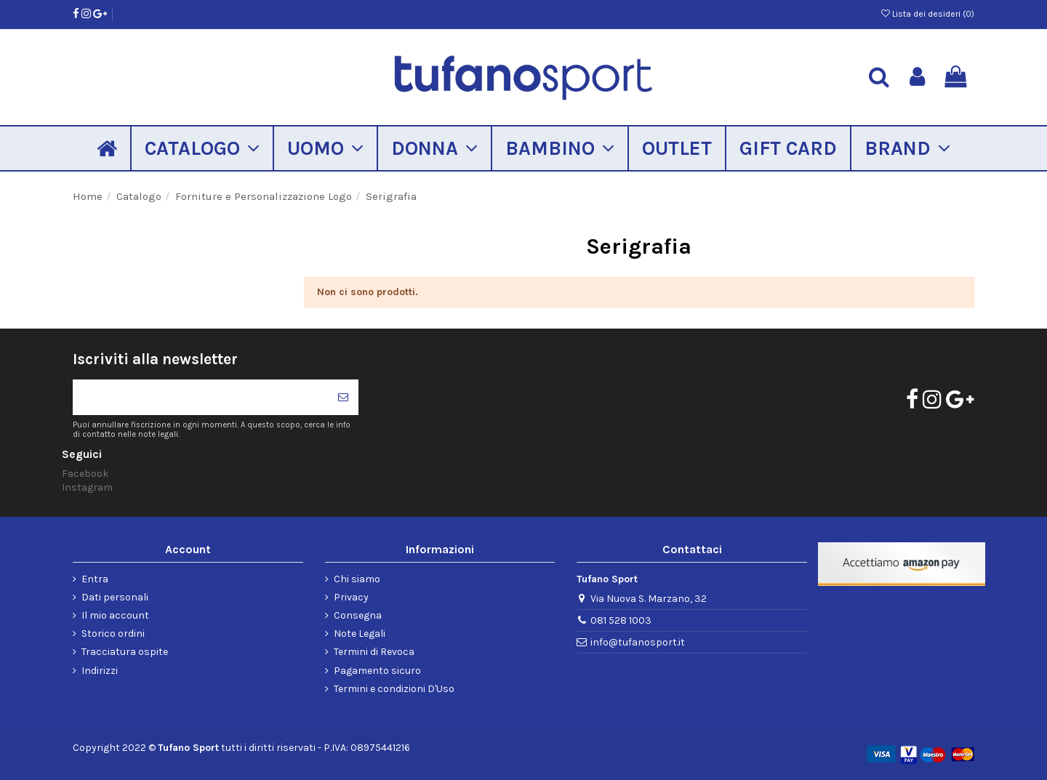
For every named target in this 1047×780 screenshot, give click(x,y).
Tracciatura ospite (124, 652)
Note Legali (359, 633)
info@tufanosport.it (637, 642)
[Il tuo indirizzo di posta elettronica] (200, 397)
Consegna (358, 615)
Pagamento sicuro (377, 670)
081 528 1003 (620, 620)
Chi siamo (357, 579)
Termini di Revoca (374, 652)
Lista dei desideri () (927, 14)
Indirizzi (99, 670)
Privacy (351, 597)
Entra (94, 579)
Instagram (87, 487)
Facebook (85, 473)
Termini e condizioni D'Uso (394, 689)
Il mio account (115, 615)
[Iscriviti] (343, 397)
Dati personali (114, 597)
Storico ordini (113, 633)
